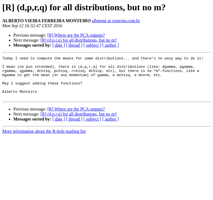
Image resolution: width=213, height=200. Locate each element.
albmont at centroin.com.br (116, 20)
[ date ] (58, 45)
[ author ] (110, 45)
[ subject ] (92, 45)
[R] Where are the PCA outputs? (76, 35)
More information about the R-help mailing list (44, 139)
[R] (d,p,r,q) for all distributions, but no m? (78, 40)
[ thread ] (74, 45)
